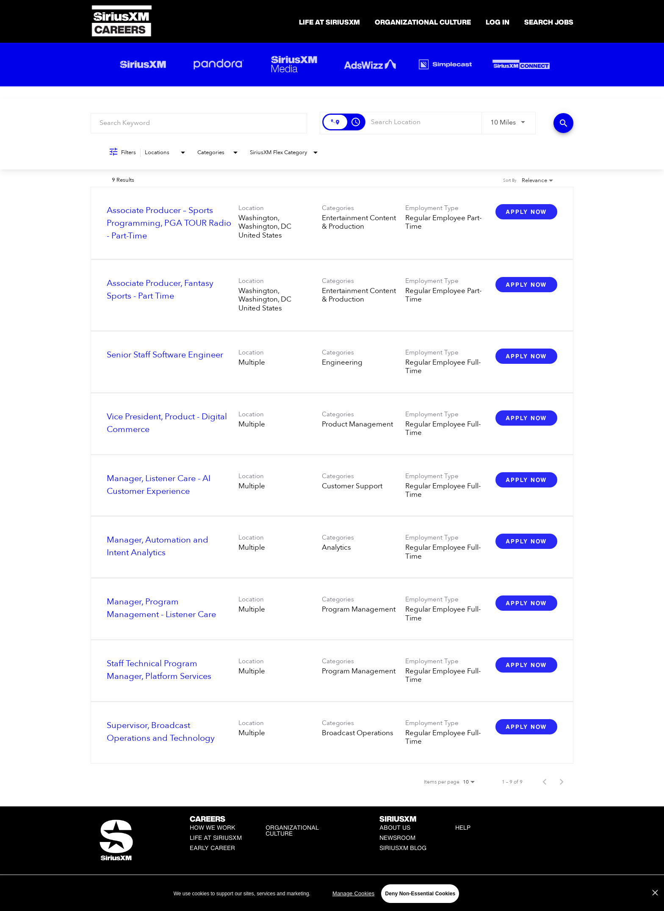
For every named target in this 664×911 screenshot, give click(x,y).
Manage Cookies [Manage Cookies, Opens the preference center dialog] (353, 902)
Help (462, 827)
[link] (332, 223)
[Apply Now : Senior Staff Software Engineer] (526, 356)
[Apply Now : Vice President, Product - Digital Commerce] (526, 418)
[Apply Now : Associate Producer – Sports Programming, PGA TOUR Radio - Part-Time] (526, 211)
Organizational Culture (423, 22)
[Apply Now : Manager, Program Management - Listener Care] (526, 603)
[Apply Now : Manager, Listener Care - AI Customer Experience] (526, 479)
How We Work (212, 827)
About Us (394, 827)
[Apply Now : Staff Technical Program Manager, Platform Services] (526, 665)
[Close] (655, 901)
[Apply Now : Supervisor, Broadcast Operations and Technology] (526, 726)
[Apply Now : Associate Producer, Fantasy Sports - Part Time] (526, 284)
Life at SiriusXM (216, 837)
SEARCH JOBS (548, 22)
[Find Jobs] (563, 123)
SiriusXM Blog (402, 847)
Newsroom (397, 837)
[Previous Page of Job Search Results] (544, 781)
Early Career (212, 847)
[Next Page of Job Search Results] (561, 781)
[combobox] (199, 123)
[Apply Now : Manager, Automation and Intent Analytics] (526, 541)
